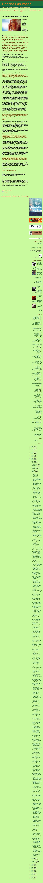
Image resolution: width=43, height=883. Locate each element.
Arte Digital (37, 322)
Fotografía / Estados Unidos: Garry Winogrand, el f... (36, 491)
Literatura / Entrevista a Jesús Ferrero (37, 565)
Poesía (37, 396)
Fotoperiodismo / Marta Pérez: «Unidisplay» (36, 816)
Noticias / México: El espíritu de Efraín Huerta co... (36, 603)
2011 (32, 867)
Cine (37, 346)
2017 (32, 456)
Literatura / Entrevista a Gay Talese (37, 785)
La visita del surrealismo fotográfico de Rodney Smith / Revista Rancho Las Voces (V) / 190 (21, 10)
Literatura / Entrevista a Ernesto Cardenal (15, 16)
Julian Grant (39, 286)
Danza (37, 353)
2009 (32, 870)
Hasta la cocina (36, 375)
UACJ (38, 417)
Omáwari (37, 393)
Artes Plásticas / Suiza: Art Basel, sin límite (37, 720)
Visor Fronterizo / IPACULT (38, 425)
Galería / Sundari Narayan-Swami (36, 620)
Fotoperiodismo (36, 369)
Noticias (36, 389)
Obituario (36, 391)
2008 (32, 871)
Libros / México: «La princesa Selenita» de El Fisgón (36, 483)
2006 (32, 874)
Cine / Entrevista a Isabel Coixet (36, 562)
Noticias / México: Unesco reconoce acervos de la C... (36, 585)
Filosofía (38, 367)
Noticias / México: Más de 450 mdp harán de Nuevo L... (37, 556)
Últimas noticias (36, 418)
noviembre (34, 464)
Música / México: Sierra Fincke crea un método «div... (36, 630)
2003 (32, 879)
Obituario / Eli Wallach (37, 549)
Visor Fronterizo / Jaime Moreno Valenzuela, (36, 700)
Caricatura (36, 333)
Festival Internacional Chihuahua (37, 365)
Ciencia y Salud (36, 344)
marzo (33, 859)
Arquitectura (36, 318)
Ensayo (38, 358)
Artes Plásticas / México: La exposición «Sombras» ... (35, 474)
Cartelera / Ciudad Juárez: (38, 338)
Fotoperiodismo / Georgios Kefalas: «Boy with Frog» (36, 812)
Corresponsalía (36, 350)
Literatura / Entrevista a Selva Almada (37, 748)
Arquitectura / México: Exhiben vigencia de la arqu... (37, 495)
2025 (32, 445)
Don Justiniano (35, 356)
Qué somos (39, 243)
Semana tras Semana (37, 407)
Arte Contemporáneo (37, 319)
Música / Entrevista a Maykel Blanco (36, 839)
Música (37, 386)
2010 (32, 868)
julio (33, 470)
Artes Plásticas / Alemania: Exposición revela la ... (37, 546)
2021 (32, 450)
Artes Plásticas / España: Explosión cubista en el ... (36, 836)
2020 (32, 452)
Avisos (38, 327)
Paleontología (37, 395)
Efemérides (37, 357)
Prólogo (37, 397)
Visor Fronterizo (36, 422)
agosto (34, 468)
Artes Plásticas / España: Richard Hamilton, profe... (36, 513)
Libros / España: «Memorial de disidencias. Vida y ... (36, 664)
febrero (34, 861)
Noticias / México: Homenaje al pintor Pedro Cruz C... (36, 522)
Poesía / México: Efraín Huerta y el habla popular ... (36, 727)
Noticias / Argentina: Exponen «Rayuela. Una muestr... (37, 626)
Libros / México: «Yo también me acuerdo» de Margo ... (37, 676)
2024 (32, 446)
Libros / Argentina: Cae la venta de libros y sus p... (36, 656)
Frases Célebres (36, 373)
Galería (36, 374)
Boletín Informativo (37, 328)
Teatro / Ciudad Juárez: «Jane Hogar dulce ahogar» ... (35, 651)
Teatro (37, 413)
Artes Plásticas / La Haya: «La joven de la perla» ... (37, 642)
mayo (33, 856)
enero (33, 862)
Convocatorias (36, 349)
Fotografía (36, 368)
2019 (32, 453)
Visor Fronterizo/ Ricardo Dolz (38, 435)
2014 (32, 461)
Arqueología (36, 317)
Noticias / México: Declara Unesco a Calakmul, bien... (36, 610)
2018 (32, 455)
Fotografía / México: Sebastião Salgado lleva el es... (36, 804)
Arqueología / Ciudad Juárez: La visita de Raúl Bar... (37, 530)
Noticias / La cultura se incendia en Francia (36, 797)
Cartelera (37, 334)
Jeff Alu (40, 310)
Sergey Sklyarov (38, 277)
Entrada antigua (25, 196)
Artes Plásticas (35, 324)
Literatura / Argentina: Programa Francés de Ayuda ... (37, 592)
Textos (37, 415)
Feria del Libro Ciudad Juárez (37, 363)
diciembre (34, 462)
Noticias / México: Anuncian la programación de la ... (37, 569)
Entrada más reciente (6, 196)
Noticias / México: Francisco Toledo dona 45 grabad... (36, 552)
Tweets (35, 440)
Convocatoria (36, 347)
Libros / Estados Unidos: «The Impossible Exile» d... (36, 732)
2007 (32, 873)
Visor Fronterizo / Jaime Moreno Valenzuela (37, 428)
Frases (38, 372)
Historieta (38, 377)
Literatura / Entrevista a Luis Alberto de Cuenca (37, 538)
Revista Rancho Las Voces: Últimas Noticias (36, 503)
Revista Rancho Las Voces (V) (37, 402)
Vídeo (38, 419)
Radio (37, 400)
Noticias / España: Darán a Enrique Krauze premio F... (36, 751)
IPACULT (37, 378)
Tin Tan (38, 416)
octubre (34, 465)
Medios (37, 385)
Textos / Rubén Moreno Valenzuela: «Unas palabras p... (37, 778)
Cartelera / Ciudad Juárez (38, 336)
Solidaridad (37, 410)
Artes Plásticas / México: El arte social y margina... (36, 487)
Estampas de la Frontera (38, 360)
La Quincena (37, 379)
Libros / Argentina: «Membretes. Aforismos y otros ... (37, 846)
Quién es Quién (36, 399)
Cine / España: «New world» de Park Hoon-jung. (37, 669)
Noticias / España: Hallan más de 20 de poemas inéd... (36, 744)
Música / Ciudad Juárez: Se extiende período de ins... (37, 688)
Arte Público (36, 323)
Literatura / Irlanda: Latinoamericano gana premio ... (36, 842)
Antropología (37, 316)
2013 (32, 864)
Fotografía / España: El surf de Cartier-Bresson (36, 507)
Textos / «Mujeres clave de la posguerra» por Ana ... (37, 517)
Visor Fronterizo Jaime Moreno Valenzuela (37, 431)
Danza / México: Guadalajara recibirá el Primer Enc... (37, 808)
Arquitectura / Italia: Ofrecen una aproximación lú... (36, 581)
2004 (32, 877)
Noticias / (37, 390)
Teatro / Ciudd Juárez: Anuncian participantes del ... (37, 684)
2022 (32, 449)
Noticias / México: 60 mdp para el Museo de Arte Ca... (37, 680)
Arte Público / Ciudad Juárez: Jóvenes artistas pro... (37, 499)
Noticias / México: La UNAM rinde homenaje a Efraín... (37, 850)
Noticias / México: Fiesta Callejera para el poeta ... (36, 599)
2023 (32, 448)
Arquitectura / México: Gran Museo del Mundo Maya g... (37, 782)
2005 (32, 876)
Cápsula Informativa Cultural (37, 331)
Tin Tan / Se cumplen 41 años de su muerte (39, 307)
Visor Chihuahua (36, 421)
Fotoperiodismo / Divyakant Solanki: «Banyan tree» (36, 820)
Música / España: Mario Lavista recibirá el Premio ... (37, 800)
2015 (32, 459)
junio (33, 471)
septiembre (35, 467)
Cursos (38, 352)
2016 (32, 458)
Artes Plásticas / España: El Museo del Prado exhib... (36, 573)
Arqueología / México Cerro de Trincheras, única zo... (37, 646)
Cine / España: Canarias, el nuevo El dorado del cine (36, 638)
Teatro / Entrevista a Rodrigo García (36, 823)
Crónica (38, 351)
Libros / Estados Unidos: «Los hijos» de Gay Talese (37, 793)
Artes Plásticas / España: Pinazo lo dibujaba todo (36, 740)
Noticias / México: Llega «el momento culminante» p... (36, 774)
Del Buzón (37, 355)
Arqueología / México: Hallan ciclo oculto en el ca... (37, 614)
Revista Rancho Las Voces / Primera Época (37, 405)
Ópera (38, 394)
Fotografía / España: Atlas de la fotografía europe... (36, 789)
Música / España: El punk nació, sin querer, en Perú (39, 273)
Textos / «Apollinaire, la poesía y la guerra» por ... (36, 634)
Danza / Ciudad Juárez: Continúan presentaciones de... (37, 534)
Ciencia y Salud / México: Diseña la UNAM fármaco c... (36, 526)
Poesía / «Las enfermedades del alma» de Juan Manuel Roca (38, 283)
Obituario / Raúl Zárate (35, 588)
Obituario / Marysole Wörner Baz (36, 607)
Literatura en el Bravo (37, 383)
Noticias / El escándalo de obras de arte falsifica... (37, 832)
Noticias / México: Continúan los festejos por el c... (36, 736)
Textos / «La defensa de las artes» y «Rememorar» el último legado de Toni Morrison (37, 291)
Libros (36, 380)
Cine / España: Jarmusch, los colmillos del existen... (35, 827)
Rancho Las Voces (16, 4)
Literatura (6, 192)
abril (33, 858)
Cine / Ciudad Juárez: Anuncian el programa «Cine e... (37, 696)
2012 (32, 865)
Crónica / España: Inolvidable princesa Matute (37, 479)
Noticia (38, 388)
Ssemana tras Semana (39, 412)
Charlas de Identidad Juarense (37, 342)
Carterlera (37, 340)
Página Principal (16, 196)
